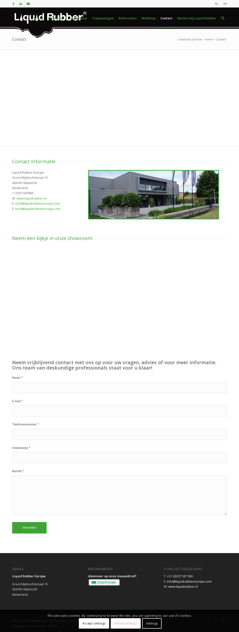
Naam (17, 378)
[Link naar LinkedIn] (20, 3)
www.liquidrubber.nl (31, 198)
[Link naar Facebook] (13, 3)
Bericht (18, 471)
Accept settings (94, 623)
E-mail (17, 401)
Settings (152, 623)
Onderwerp (21, 448)
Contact (19, 39)
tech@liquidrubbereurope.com (37, 209)
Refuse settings (125, 623)
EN (225, 3)
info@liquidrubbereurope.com (37, 203)
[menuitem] (217, 3)
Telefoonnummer (25, 424)
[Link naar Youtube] (28, 3)
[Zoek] (223, 18)
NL (216, 3)
